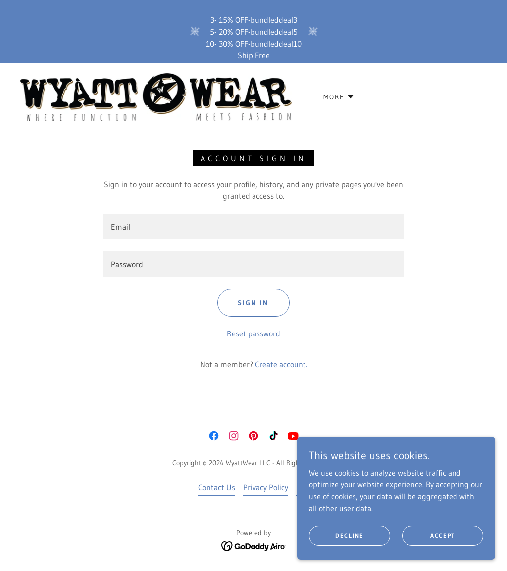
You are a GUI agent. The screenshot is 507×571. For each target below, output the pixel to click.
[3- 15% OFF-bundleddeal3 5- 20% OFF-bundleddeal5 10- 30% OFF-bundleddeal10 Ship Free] (253, 31)
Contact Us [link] (216, 487)
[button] (339, 97)
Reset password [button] (253, 333)
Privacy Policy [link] (265, 487)
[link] (156, 96)
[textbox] (253, 226)
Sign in (253, 302)
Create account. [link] (281, 364)
